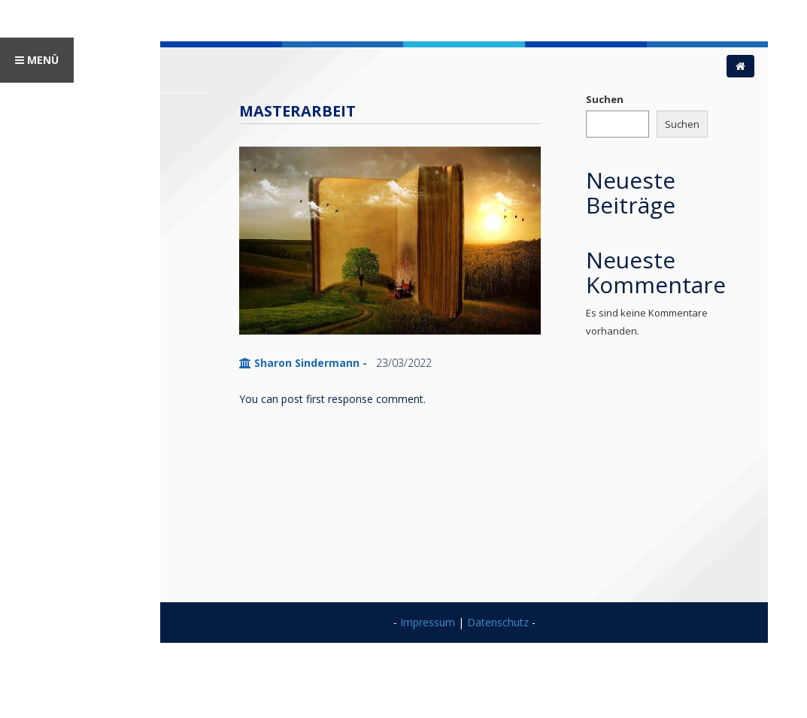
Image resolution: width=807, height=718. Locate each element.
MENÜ (37, 60)
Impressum (427, 622)
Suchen (604, 99)
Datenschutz (498, 622)
